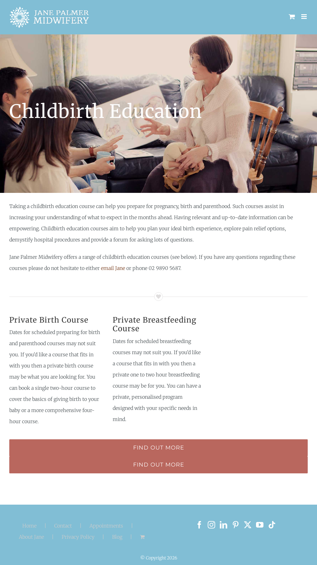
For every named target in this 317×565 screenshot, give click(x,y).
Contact (63, 526)
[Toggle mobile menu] (304, 16)
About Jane (31, 537)
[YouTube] (259, 524)
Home (29, 526)
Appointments (106, 526)
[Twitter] (247, 524)
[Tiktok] (272, 524)
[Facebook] (199, 524)
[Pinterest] (235, 524)
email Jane (113, 268)
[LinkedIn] (223, 524)
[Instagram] (211, 524)
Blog (117, 537)
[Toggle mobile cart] (292, 16)
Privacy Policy (78, 537)
